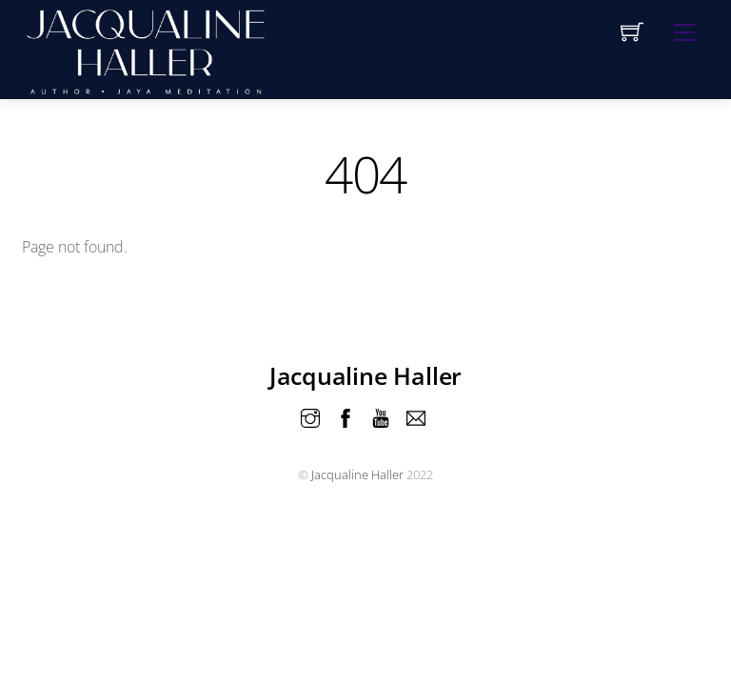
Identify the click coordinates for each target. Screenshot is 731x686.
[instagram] (310, 415)
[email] (416, 415)
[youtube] (380, 415)
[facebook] (345, 415)
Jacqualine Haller (357, 474)
